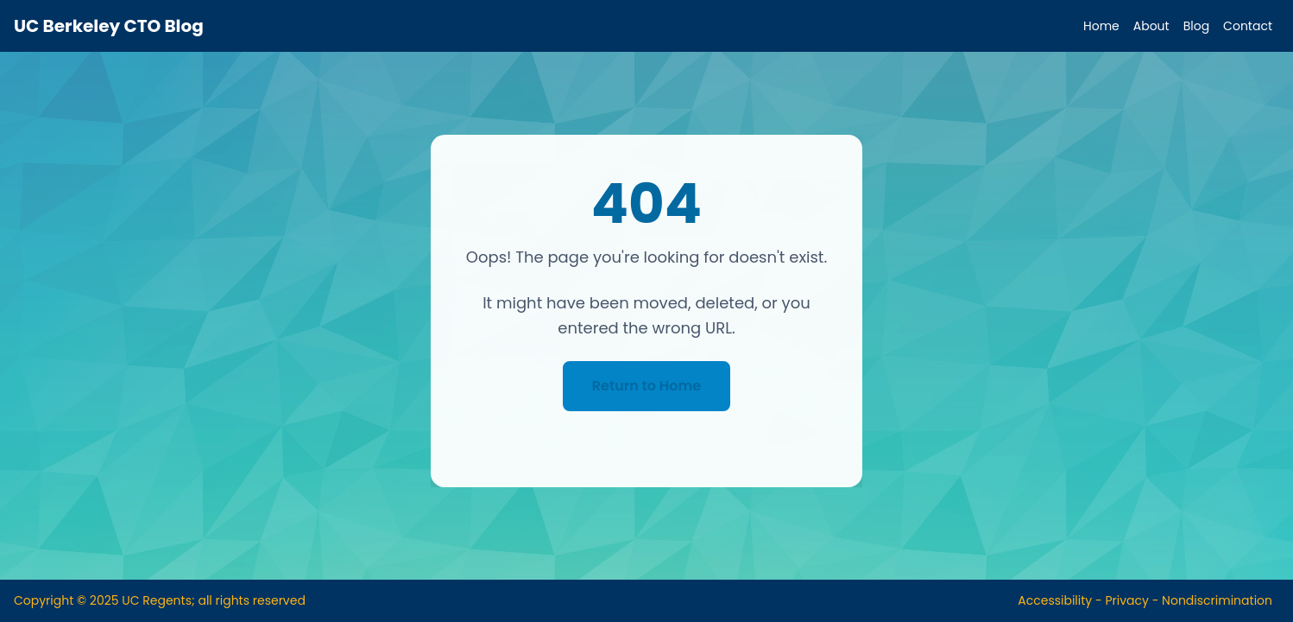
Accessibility (1055, 600)
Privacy (1126, 600)
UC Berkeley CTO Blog (109, 26)
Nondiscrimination (1217, 600)
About (1151, 26)
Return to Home (646, 386)
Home (1101, 26)
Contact (1247, 26)
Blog (1196, 26)
